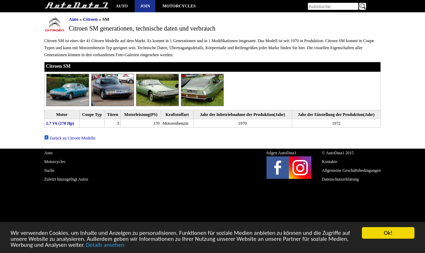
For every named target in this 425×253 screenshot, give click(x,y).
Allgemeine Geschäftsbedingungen (351, 170)
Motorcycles (179, 6)
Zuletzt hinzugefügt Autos (66, 179)
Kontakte (329, 161)
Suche (49, 170)
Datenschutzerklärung (340, 179)
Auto (122, 6)
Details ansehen (105, 245)
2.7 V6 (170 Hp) (60, 123)
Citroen (90, 19)
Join (145, 6)
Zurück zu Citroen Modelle (69, 138)
